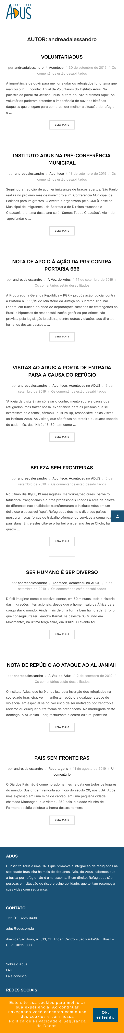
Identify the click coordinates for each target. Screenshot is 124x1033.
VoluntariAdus (62, 57)
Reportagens (58, 768)
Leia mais (65, 123)
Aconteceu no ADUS (84, 385)
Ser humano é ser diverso (62, 572)
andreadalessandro (29, 67)
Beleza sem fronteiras (61, 468)
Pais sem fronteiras (61, 758)
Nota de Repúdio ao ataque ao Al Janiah (62, 665)
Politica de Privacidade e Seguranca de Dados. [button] (47, 1023)
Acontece (56, 67)
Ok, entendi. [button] (105, 1014)
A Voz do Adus (59, 279)
